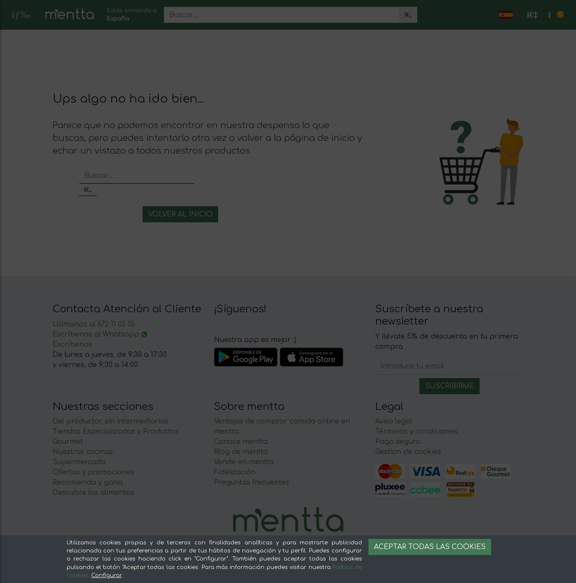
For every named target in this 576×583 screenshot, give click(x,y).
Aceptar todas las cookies (430, 547)
